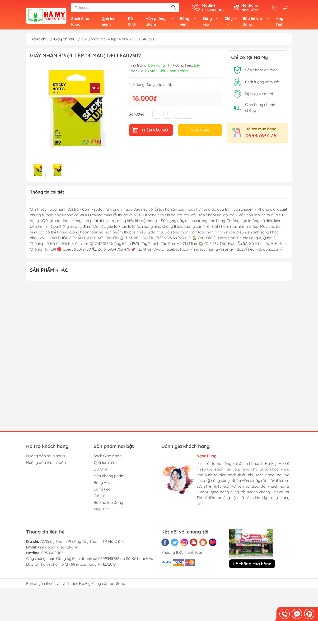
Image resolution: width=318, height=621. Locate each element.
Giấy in (231, 22)
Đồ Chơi (132, 22)
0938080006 (52, 554)
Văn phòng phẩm (161, 22)
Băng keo (211, 22)
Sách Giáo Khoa (80, 22)
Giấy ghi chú (64, 40)
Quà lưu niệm (108, 22)
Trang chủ (38, 40)
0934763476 (260, 136)
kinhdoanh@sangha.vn (58, 548)
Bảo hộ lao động (257, 22)
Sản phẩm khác (49, 271)
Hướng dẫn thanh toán (46, 463)
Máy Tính (279, 22)
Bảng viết (189, 22)
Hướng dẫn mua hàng (45, 457)
